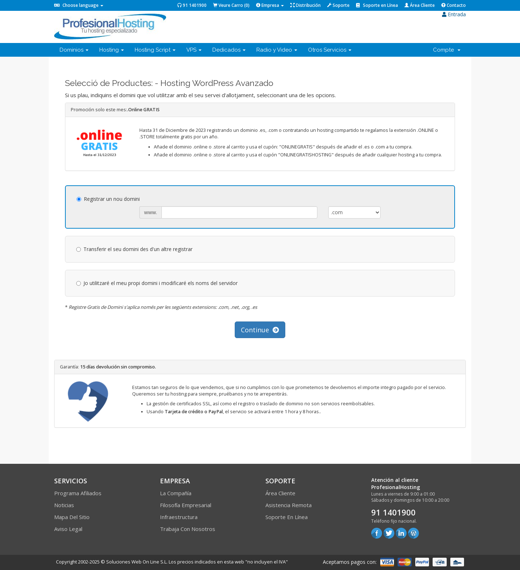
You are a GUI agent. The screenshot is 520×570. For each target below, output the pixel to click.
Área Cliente (419, 5)
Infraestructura (179, 517)
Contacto (453, 5)
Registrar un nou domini (108, 198)
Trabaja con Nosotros (187, 528)
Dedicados (229, 50)
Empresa (270, 5)
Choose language (78, 5)
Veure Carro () (231, 5)
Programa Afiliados (77, 493)
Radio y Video (276, 50)
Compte (446, 50)
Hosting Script (155, 50)
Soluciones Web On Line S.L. (137, 561)
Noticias (64, 505)
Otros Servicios (329, 50)
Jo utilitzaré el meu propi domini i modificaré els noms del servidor (157, 283)
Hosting (111, 50)
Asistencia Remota (288, 505)
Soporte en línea (286, 517)
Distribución (305, 5)
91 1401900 (192, 5)
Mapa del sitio (72, 517)
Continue (260, 329)
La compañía (175, 493)
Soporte (338, 5)
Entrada (454, 14)
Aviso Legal (68, 528)
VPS (194, 50)
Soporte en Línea (377, 5)
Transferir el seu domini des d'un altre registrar (134, 249)
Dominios (74, 50)
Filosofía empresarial (185, 505)
